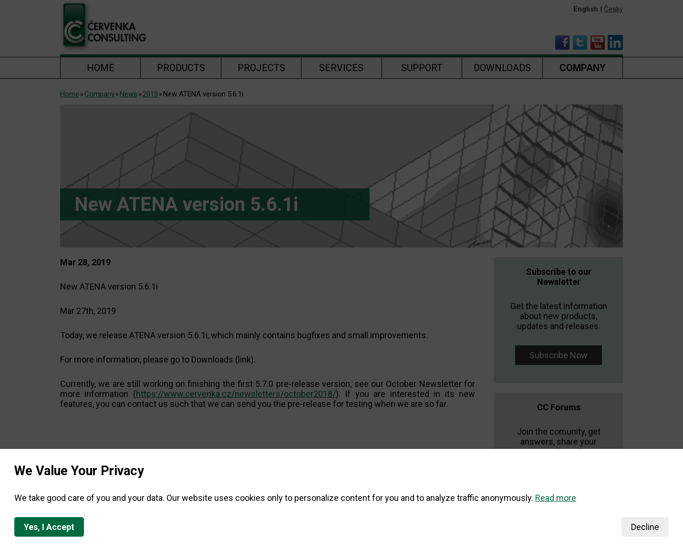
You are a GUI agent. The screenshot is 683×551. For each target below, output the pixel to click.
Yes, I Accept (49, 527)
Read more (555, 498)
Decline (645, 527)
